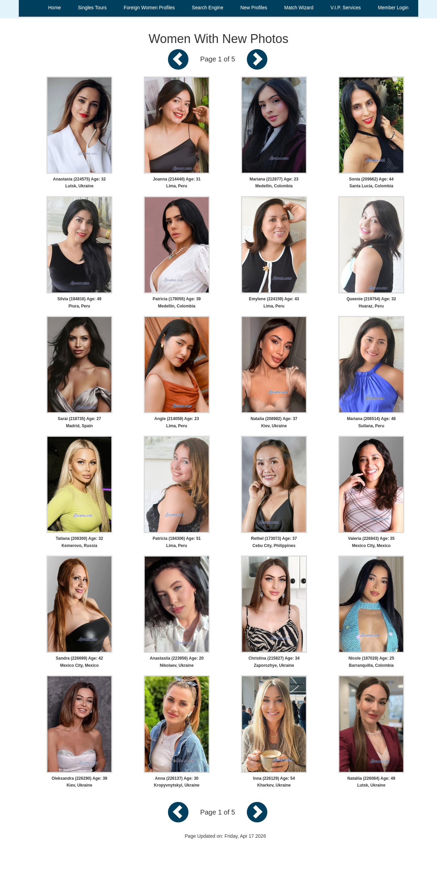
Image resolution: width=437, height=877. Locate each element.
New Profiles (253, 7)
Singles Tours (92, 7)
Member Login (393, 7)
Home (54, 7)
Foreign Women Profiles (149, 7)
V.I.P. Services (345, 7)
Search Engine (207, 7)
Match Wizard (299, 7)
